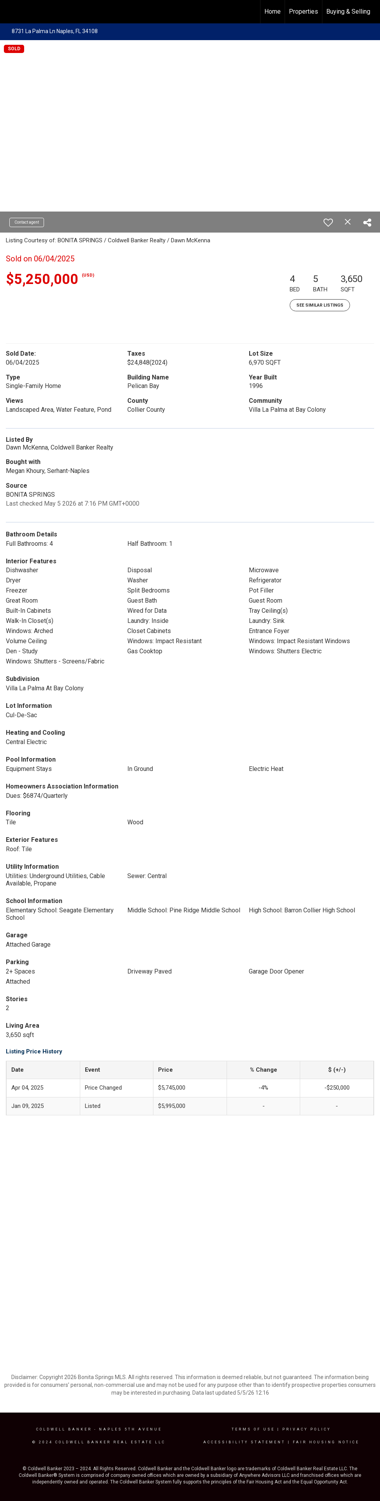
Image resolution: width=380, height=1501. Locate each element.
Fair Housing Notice (326, 1442)
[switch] (328, 222)
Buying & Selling (348, 11)
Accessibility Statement (244, 1442)
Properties (303, 11)
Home (272, 11)
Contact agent (26, 222)
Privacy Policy (306, 1429)
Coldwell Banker (64, 1429)
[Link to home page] (10, 11)
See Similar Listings (319, 305)
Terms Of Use (253, 1429)
